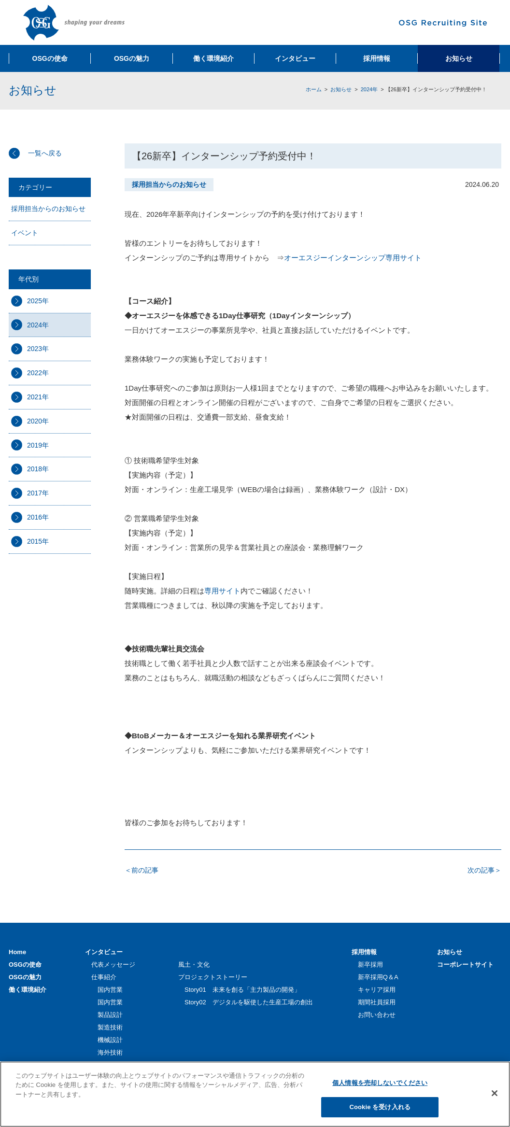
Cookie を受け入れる (380, 1107)
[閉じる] (494, 1093)
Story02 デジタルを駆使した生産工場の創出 (248, 1002)
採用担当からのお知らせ (48, 208)
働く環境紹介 (27, 989)
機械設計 (110, 1039)
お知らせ (341, 89)
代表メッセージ (113, 964)
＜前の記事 (141, 870)
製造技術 (110, 1027)
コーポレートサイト (465, 964)
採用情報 (364, 952)
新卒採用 (370, 964)
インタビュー (104, 952)
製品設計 (110, 1014)
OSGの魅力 (25, 977)
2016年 (38, 517)
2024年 (369, 89)
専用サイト (222, 591)
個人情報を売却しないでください (379, 1082)
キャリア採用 (377, 989)
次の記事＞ (484, 870)
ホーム (314, 89)
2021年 (38, 397)
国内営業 (110, 989)
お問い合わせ (377, 1014)
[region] (255, 1094)
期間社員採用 (377, 1002)
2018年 (38, 469)
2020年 (38, 421)
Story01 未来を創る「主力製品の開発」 (242, 989)
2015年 (38, 541)
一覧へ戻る (45, 153)
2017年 (38, 493)
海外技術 (110, 1052)
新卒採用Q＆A (378, 977)
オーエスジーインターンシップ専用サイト (353, 258)
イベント (24, 233)
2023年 (38, 348)
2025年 (38, 301)
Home (17, 952)
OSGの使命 (25, 964)
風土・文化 (194, 964)
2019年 (38, 445)
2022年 (38, 373)
